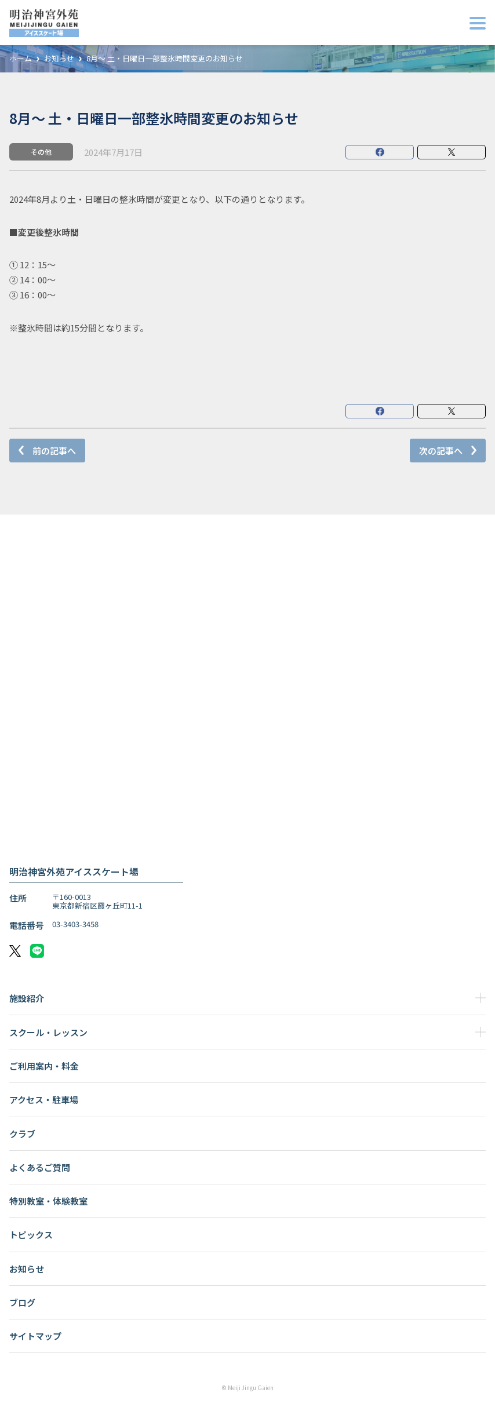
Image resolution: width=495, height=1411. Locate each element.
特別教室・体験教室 (48, 1201)
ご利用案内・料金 (44, 1066)
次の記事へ (441, 450)
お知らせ (59, 58)
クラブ (22, 1134)
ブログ (22, 1302)
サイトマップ (35, 1336)
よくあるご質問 (39, 1167)
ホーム (20, 58)
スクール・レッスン (48, 1032)
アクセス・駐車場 (43, 1099)
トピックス (31, 1234)
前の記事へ (54, 450)
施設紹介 (26, 998)
